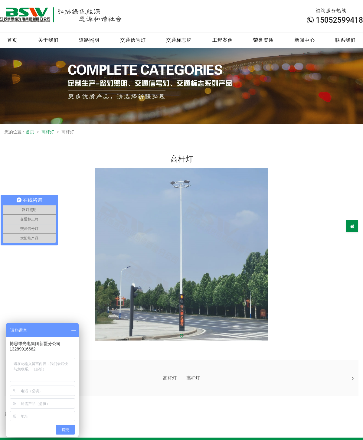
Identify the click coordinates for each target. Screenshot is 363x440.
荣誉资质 (263, 40)
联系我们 (345, 40)
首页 (12, 40)
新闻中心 (304, 40)
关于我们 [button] (48, 40)
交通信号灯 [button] (133, 40)
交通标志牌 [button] (179, 40)
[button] (181, 335)
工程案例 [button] (222, 40)
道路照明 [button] (89, 40)
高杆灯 (47, 131)
